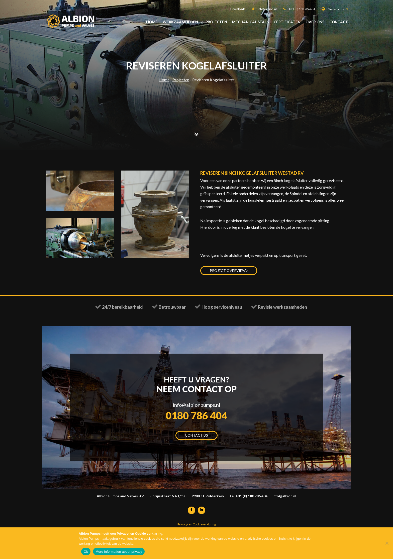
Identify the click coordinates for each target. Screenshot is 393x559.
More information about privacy (118, 551)
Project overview (229, 270)
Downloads (241, 9)
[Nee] (386, 543)
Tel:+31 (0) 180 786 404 (248, 498)
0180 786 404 (196, 417)
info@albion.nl (270, 9)
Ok (86, 551)
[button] (338, 9)
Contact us (196, 437)
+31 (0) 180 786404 (305, 9)
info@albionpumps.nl (196, 405)
